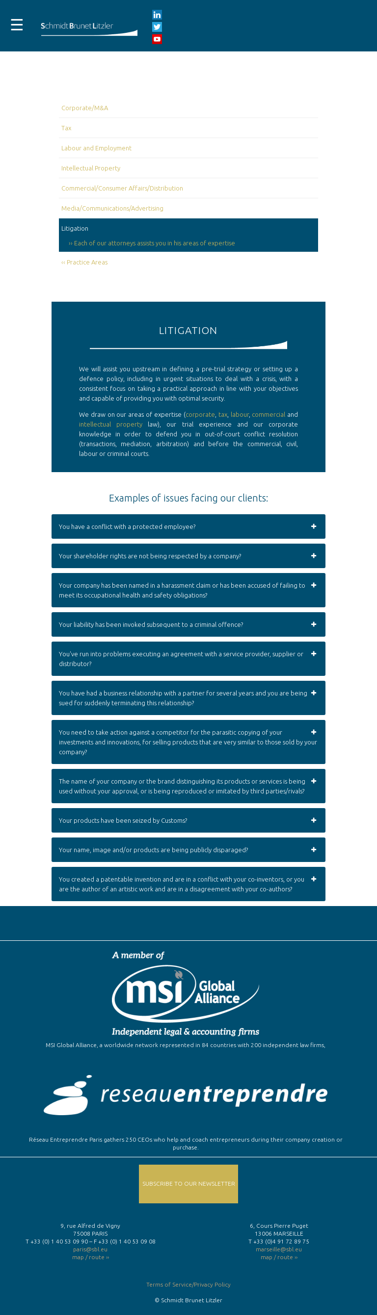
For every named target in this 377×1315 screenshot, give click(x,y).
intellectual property (110, 424)
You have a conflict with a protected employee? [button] (188, 526)
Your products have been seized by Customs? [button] (188, 820)
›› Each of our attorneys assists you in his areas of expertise (152, 242)
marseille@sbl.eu (279, 1249)
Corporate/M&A (84, 107)
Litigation (74, 228)
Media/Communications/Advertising (112, 208)
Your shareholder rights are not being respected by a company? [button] (188, 556)
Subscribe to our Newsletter (188, 1183)
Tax (66, 127)
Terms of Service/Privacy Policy (188, 1284)
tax (222, 414)
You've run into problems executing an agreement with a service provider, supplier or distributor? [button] (188, 658)
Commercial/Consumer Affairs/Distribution (122, 188)
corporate (200, 414)
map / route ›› (90, 1257)
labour (240, 414)
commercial (268, 414)
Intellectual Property (90, 168)
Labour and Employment (96, 147)
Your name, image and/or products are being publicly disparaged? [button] (188, 850)
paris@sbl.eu (90, 1249)
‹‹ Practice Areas (84, 262)
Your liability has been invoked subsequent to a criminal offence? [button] (188, 624)
